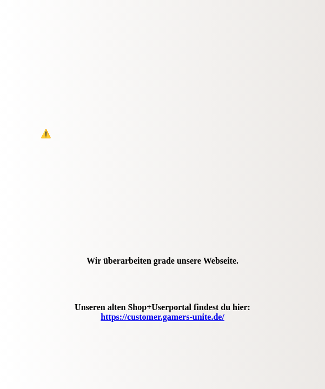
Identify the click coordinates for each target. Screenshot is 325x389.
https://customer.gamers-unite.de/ (162, 316)
